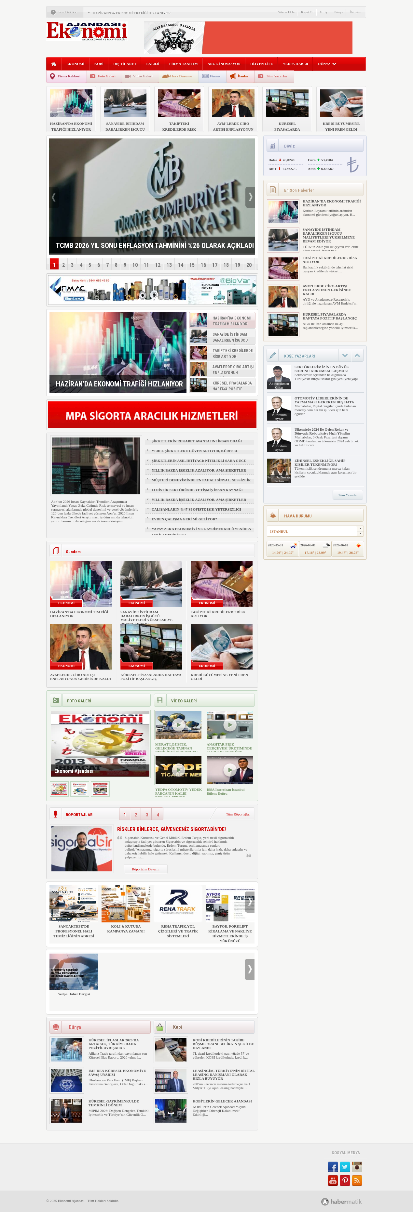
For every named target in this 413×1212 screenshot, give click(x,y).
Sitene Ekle (286, 12)
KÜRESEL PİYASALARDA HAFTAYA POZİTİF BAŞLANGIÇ (150, 677)
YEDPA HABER (295, 64)
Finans (215, 76)
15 (192, 265)
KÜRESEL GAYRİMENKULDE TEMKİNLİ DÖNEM (114, 1103)
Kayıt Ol (307, 12)
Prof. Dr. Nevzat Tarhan (279, 479)
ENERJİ (152, 64)
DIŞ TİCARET (124, 64)
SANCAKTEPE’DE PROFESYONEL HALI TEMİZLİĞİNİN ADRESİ (73, 911)
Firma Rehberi (69, 76)
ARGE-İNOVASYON (224, 64)
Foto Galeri (107, 76)
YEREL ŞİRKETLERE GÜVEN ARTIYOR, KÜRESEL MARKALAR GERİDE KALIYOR (195, 454)
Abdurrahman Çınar (279, 385)
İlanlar (243, 76)
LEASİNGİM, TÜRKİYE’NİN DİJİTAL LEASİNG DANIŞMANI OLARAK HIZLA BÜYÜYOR (224, 1074)
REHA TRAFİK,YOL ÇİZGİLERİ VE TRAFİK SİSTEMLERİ (178, 911)
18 (226, 265)
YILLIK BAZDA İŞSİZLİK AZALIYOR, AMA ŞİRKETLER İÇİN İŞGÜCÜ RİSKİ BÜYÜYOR (199, 473)
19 (237, 265)
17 (214, 265)
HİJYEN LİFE (261, 64)
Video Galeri (143, 76)
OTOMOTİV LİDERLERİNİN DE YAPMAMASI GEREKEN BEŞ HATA (324, 400)
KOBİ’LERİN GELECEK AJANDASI (222, 1101)
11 (146, 265)
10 (135, 265)
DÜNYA (327, 64)
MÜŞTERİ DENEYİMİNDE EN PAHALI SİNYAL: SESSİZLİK (201, 480)
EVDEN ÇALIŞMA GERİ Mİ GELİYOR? (184, 519)
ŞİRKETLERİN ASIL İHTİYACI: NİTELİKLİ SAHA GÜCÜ (199, 461)
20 (249, 265)
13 (169, 265)
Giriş (323, 12)
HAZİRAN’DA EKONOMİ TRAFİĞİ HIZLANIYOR (132, 13)
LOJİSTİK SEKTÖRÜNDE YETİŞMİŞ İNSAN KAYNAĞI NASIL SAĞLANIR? (197, 493)
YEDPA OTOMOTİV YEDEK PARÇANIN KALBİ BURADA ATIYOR (178, 793)
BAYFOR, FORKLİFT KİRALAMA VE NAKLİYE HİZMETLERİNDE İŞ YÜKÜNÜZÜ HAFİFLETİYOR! (230, 916)
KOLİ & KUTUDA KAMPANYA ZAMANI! (126, 909)
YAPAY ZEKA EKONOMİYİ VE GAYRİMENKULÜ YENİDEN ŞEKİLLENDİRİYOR (201, 532)
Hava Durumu (181, 76)
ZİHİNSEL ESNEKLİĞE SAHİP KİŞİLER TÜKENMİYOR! (320, 462)
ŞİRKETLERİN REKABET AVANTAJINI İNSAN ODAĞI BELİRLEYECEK (197, 444)
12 (157, 265)
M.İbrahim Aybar (279, 417)
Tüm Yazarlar (276, 76)
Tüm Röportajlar (238, 814)
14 (180, 265)
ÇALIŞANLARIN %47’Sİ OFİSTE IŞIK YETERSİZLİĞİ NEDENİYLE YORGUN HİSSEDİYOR (196, 512)
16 (203, 265)
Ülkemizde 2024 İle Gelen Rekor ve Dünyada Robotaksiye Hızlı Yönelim (322, 431)
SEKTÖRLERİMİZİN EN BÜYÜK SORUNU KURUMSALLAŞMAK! (322, 369)
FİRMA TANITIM (183, 64)
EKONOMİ (75, 64)
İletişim (355, 12)
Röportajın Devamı (145, 869)
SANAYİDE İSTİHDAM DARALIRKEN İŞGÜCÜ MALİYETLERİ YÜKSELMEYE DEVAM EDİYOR (146, 618)
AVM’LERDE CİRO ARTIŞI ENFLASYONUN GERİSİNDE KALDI (80, 677)
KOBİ (99, 64)
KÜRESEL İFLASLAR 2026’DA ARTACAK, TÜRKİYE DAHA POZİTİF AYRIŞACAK (114, 1044)
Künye (338, 12)
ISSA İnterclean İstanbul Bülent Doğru (226, 791)
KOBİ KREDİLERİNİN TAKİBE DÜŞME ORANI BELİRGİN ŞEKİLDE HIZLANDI (223, 1044)
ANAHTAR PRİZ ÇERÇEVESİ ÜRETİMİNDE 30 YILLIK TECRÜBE (229, 748)
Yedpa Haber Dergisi (73, 974)
